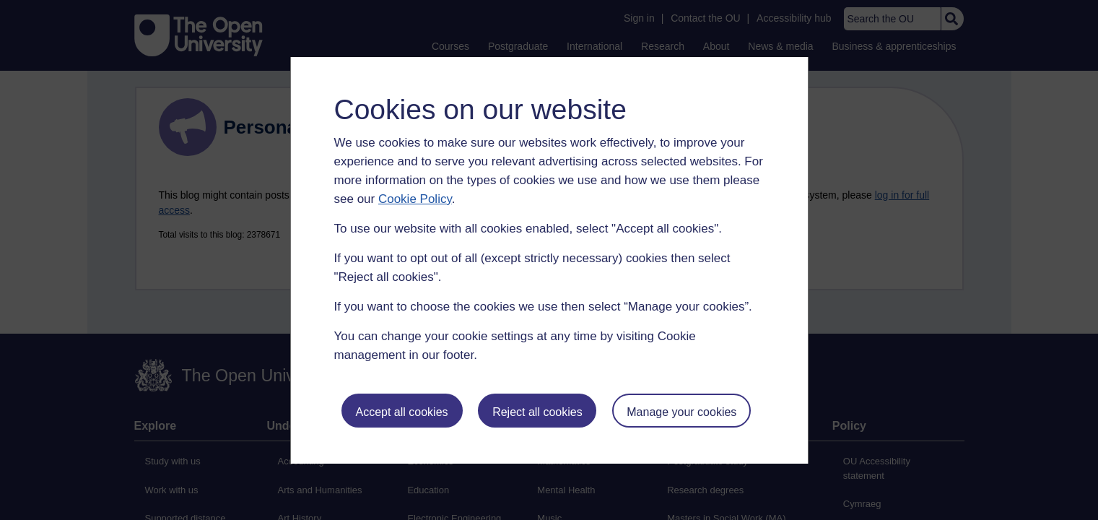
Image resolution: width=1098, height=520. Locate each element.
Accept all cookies (401, 412)
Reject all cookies (537, 412)
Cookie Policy (415, 199)
